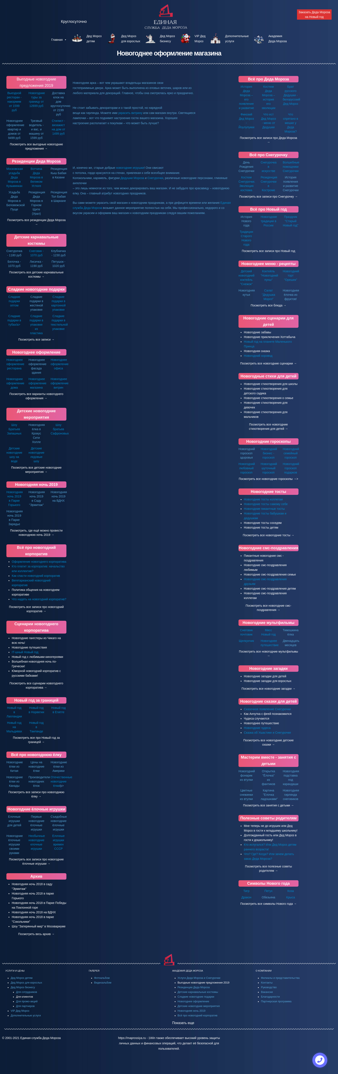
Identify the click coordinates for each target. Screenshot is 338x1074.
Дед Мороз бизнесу (23, 987)
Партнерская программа (276, 1001)
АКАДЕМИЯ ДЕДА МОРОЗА (187, 970)
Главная (59, 39)
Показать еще (183, 1023)
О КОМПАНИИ (264, 970)
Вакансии (267, 992)
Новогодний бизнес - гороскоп (269, 453)
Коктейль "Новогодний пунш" (269, 275)
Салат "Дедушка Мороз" (268, 295)
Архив (36, 876)
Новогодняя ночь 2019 (36, 484)
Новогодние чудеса (257, 728)
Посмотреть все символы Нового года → (268, 903)
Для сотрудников (26, 992)
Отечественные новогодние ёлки (61, 781)
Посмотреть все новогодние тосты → (268, 535)
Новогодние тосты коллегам (263, 499)
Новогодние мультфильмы (268, 623)
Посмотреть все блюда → (268, 305)
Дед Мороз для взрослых (26, 982)
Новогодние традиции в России (269, 221)
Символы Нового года (268, 883)
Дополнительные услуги (26, 1015)
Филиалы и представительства (280, 977)
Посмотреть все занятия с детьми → (268, 805)
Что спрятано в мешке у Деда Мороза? (290, 123)
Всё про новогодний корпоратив (198, 1015)
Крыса (290, 897)
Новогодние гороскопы (268, 441)
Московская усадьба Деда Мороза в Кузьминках (14, 177)
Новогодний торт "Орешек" (291, 275)
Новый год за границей (36, 700)
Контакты (266, 982)
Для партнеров (25, 1006)
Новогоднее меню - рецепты (268, 264)
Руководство (269, 987)
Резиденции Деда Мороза (36, 161)
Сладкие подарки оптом (14, 301)
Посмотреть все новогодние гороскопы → (267, 479)
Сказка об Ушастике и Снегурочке (267, 732)
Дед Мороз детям (21, 977)
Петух (268, 891)
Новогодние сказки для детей (268, 701)
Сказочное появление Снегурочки (267, 709)
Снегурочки (155, 178)
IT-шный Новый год (25, 652)
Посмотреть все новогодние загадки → (268, 688)
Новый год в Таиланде (36, 727)
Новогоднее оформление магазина (38, 383)
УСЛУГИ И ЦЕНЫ (15, 970)
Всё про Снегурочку (268, 155)
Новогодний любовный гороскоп (247, 468)
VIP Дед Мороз (20, 1010)
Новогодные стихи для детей (268, 376)
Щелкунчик (246, 641)
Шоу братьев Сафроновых (60, 429)
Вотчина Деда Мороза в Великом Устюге (36, 177)
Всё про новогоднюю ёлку (36, 755)
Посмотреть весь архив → (36, 934)
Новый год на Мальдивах (14, 727)
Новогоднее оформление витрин (60, 383)
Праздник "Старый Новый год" (290, 221)
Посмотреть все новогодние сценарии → (268, 363)
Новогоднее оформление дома (15, 383)
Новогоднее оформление (36, 352)
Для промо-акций (27, 1001)
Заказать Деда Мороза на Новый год (314, 14)
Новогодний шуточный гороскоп (269, 468)
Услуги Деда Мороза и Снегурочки (199, 977)
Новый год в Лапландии (14, 712)
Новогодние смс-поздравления (268, 548)
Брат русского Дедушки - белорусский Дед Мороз (291, 95)
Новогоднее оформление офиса (60, 364)
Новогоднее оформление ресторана (15, 364)
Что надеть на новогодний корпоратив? (39, 599)
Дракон (246, 897)
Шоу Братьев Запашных (14, 429)
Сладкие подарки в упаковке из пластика (36, 324)
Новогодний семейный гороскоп (291, 453)
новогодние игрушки (130, 167)
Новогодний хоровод (258, 355)
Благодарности (270, 996)
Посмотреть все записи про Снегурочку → (268, 196)
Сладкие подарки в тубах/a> (14, 320)
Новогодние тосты (268, 492)
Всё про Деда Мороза (268, 79)
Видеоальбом (102, 982)
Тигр (246, 891)
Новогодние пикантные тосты (264, 508)
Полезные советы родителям (268, 818)
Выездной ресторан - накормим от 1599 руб (14, 101)
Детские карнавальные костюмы (198, 992)
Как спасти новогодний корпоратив (36, 575)
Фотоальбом (102, 977)
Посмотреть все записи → (36, 339)
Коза (290, 891)
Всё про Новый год (268, 209)
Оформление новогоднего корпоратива (39, 561)
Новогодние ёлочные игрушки (36, 809)
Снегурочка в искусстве (269, 167)
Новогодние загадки (268, 668)
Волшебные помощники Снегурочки (291, 167)
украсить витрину (130, 113)
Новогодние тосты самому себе (266, 504)
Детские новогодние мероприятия (199, 1006)
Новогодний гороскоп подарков (291, 468)
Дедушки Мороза (132, 178)
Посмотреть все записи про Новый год (268, 251)
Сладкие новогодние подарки (36, 289)
